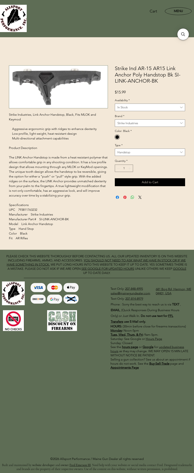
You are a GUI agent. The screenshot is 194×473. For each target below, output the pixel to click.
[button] (156, 11)
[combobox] (150, 107)
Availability (122, 100)
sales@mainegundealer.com (130, 293)
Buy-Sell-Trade (159, 363)
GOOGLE (94, 269)
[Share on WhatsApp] (132, 197)
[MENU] (178, 11)
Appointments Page (124, 367)
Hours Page (154, 339)
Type (119, 145)
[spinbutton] (123, 168)
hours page (130, 347)
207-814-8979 (134, 298)
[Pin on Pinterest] (125, 197)
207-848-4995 (134, 289)
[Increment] (129, 168)
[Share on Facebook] (117, 197)
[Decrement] (117, 168)
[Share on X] (140, 197)
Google (148, 347)
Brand (119, 116)
